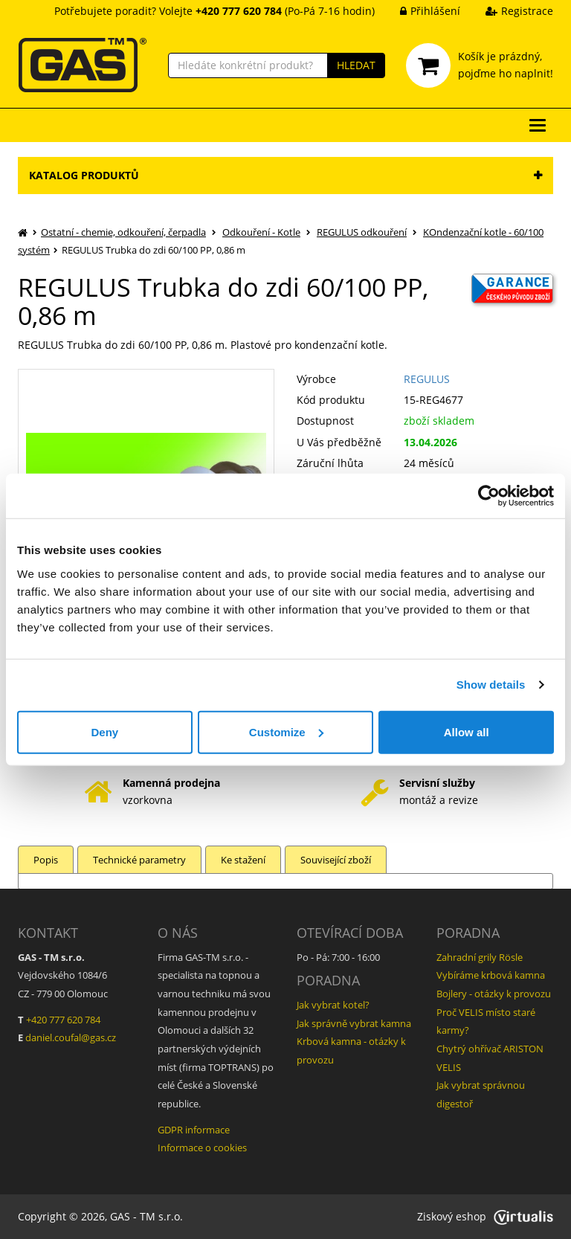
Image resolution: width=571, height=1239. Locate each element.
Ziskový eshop (485, 1216)
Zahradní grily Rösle (479, 957)
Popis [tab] (45, 859)
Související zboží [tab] (335, 859)
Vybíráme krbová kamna (490, 975)
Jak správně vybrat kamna (354, 1023)
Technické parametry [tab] (139, 859)
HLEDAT (356, 65)
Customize (286, 731)
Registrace (508, 11)
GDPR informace (194, 1129)
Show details (491, 684)
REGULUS (427, 379)
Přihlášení (419, 11)
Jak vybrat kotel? (333, 1004)
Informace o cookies (202, 1147)
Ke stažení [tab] (243, 859)
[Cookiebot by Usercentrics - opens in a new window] (489, 496)
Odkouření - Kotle (261, 232)
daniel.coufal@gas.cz (70, 1037)
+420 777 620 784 (63, 1019)
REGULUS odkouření (362, 232)
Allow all (466, 731)
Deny (104, 731)
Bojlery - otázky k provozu (493, 993)
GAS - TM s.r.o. (146, 1216)
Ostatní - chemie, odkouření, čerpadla (123, 232)
